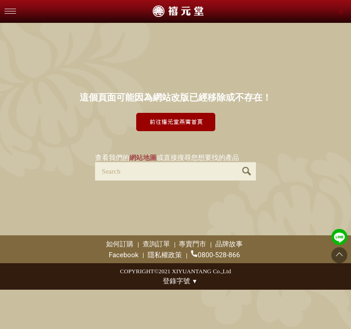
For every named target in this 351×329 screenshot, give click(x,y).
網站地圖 (143, 158)
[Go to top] (339, 255)
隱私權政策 (165, 255)
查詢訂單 (156, 244)
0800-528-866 (215, 254)
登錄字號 (180, 281)
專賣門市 (192, 244)
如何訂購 (119, 244)
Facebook (123, 255)
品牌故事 (229, 244)
